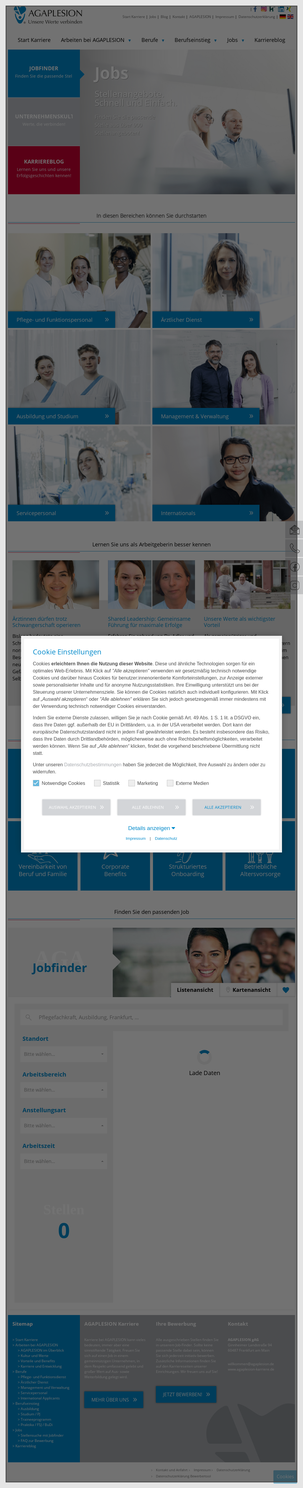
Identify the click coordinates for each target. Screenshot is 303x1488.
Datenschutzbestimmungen (93, 764)
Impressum (136, 838)
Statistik (107, 783)
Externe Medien (188, 783)
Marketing (143, 783)
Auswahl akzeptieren (72, 807)
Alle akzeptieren (222, 807)
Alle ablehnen (148, 807)
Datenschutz (166, 838)
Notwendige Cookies (59, 783)
